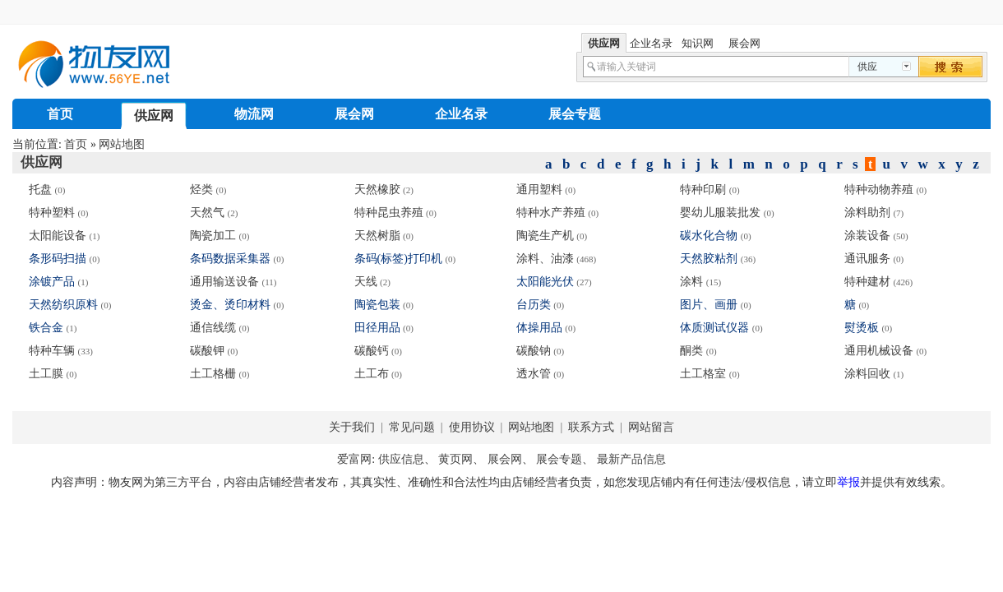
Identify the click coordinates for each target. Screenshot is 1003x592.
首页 (60, 114)
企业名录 (461, 114)
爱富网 (354, 459)
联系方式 (591, 427)
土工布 (371, 374)
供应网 (153, 116)
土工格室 (703, 374)
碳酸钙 (371, 351)
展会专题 (574, 114)
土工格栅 (213, 374)
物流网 (254, 114)
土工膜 (46, 374)
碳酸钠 (533, 351)
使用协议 (473, 427)
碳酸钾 (207, 351)
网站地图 (122, 144)
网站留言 (650, 427)
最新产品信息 (631, 459)
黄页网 (455, 459)
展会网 (354, 114)
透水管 (533, 374)
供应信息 (401, 459)
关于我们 (352, 427)
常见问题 (411, 427)
